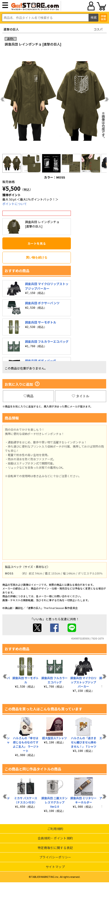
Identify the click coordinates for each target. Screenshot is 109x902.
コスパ (98, 29)
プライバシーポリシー (55, 857)
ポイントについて (14, 204)
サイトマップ (55, 866)
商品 (28, 396)
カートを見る (37, 243)
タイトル (80, 396)
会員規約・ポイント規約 (55, 838)
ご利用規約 (55, 828)
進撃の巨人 (11, 29)
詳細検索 (103, 17)
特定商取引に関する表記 (55, 847)
